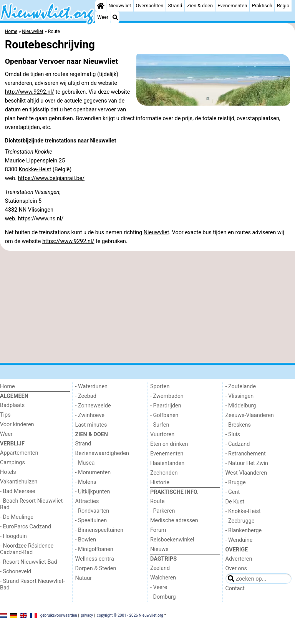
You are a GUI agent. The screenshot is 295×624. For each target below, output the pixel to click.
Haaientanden (167, 463)
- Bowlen (85, 539)
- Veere (158, 587)
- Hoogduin (13, 536)
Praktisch (262, 5)
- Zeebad (85, 396)
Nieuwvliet (119, 5)
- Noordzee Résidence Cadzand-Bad (26, 549)
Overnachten (149, 5)
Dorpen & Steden (95, 568)
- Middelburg (240, 405)
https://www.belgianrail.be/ (51, 178)
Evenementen (232, 5)
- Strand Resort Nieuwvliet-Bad (32, 584)
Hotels (8, 472)
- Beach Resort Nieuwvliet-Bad (32, 504)
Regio (283, 5)
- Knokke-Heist (243, 511)
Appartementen (19, 453)
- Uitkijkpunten (92, 491)
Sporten (159, 386)
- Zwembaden (167, 396)
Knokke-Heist (35, 169)
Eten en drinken (169, 444)
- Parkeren (162, 511)
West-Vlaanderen (246, 473)
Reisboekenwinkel (172, 539)
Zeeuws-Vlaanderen (249, 415)
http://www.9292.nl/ (29, 92)
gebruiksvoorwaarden (58, 615)
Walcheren (163, 577)
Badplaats (12, 405)
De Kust (235, 501)
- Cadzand (237, 444)
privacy (87, 615)
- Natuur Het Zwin (246, 463)
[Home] (100, 6)
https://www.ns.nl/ (41, 218)
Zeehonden (164, 473)
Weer (102, 17)
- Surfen (159, 425)
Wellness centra (94, 559)
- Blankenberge (243, 530)
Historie (159, 482)
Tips (5, 415)
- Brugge (235, 482)
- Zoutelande (240, 386)
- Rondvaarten (92, 511)
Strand (175, 5)
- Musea (85, 463)
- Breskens (238, 425)
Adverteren (238, 559)
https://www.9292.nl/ (68, 241)
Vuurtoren (162, 434)
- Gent (232, 492)
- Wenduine (239, 540)
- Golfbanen (164, 415)
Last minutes (91, 425)
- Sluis (232, 434)
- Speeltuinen (91, 520)
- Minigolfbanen (94, 549)
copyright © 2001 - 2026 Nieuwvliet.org (130, 615)
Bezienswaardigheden (102, 453)
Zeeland (160, 568)
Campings (12, 462)
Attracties (87, 501)
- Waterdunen (91, 386)
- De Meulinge (16, 517)
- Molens (85, 482)
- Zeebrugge (240, 521)
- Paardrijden (165, 405)
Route (157, 501)
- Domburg (163, 597)
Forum (158, 530)
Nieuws (159, 549)
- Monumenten (93, 472)
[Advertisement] (147, 307)
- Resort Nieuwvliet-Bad (28, 562)
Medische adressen (174, 520)
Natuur (83, 578)
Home (7, 386)
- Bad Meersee (17, 491)
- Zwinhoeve (89, 415)
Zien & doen (200, 5)
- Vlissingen (239, 396)
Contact (235, 588)
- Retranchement (245, 453)
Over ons (236, 568)
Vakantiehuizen (19, 481)
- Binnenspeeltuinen (99, 530)
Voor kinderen (17, 424)
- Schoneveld (15, 571)
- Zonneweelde (93, 405)
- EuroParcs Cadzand (25, 526)
